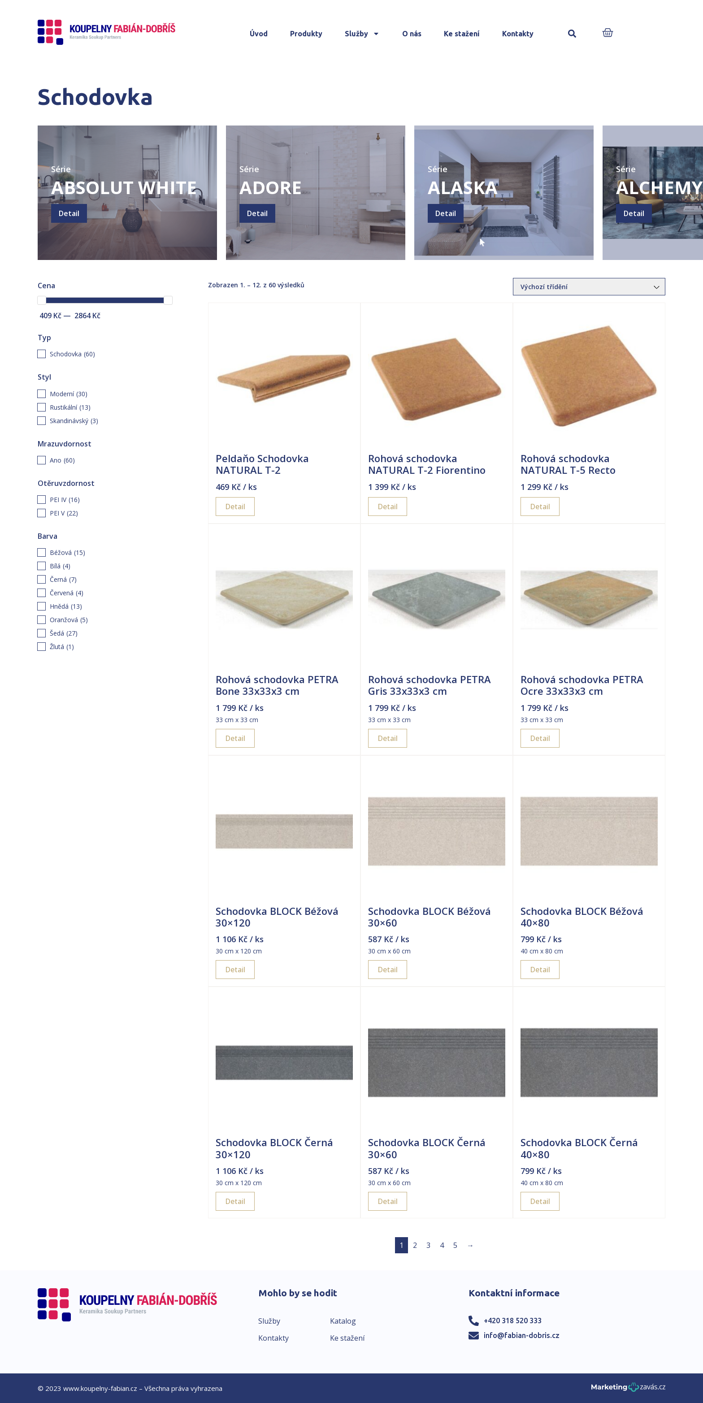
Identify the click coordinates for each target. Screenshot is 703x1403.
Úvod (259, 34)
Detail (69, 213)
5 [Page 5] (455, 1245)
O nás (411, 34)
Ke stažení (462, 34)
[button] (572, 33)
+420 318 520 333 (513, 1320)
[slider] (41, 300)
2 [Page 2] (415, 1245)
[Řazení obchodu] (589, 286)
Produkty (306, 34)
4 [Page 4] (442, 1245)
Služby (362, 34)
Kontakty (518, 34)
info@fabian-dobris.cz (522, 1335)
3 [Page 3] (428, 1245)
